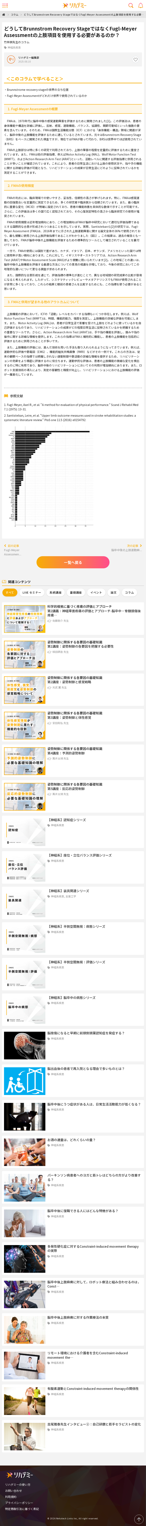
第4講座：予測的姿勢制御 (66, 753)
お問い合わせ (13, 1491)
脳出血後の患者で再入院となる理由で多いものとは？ (86, 1068)
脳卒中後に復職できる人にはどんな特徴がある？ (82, 1210)
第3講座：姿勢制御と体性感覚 (69, 717)
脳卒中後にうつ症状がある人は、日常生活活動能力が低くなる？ (94, 1104)
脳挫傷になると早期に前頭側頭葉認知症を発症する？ (86, 1032)
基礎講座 (76, 592)
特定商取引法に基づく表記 (22, 1509)
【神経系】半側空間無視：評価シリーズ (76, 961)
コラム (15, 14)
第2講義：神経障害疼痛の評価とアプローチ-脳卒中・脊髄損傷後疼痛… (94, 613)
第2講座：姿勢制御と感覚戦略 (69, 681)
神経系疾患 (57, 825)
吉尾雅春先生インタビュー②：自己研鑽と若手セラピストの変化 (94, 1424)
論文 (114, 592)
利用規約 (10, 1497)
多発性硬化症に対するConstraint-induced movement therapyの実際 (93, 1248)
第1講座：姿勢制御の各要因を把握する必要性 (80, 646)
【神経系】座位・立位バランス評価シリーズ (79, 855)
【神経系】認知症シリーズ (66, 819)
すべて (10, 592)
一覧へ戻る (73, 562)
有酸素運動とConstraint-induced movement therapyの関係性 (93, 1388)
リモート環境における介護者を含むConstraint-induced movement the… (87, 1355)
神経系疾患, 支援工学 (63, 896)
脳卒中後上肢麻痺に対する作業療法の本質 (78, 1317)
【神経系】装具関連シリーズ (68, 890)
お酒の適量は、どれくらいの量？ (71, 1139)
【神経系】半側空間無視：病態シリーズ (76, 926)
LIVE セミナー (32, 592)
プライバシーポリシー (19, 1503)
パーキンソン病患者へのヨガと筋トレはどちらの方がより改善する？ (94, 1177)
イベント (96, 592)
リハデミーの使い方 (17, 1485)
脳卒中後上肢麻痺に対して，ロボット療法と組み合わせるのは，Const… (94, 1284)
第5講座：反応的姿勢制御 (66, 788)
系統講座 (56, 592)
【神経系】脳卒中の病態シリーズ (71, 997)
